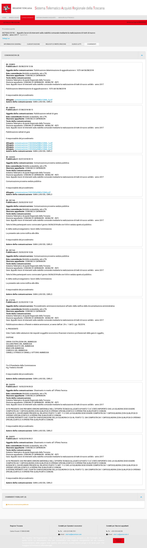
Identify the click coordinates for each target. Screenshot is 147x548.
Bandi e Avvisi (14, 17)
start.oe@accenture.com (73, 534)
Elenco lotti (76, 44)
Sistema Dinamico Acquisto (46, 17)
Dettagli (6, 38)
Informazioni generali (12, 44)
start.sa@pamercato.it (120, 534)
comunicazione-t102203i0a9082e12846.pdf (33, 192)
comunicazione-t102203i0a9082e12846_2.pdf (33, 145)
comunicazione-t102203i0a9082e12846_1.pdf (33, 143)
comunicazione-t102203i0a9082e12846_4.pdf (33, 149)
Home (4, 17)
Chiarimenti (91, 44)
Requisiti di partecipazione (56, 44)
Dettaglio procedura (11, 22)
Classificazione (33, 44)
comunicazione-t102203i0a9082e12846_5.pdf (33, 100)
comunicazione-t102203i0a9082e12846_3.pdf (33, 147)
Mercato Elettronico (66, 17)
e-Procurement (27, 17)
